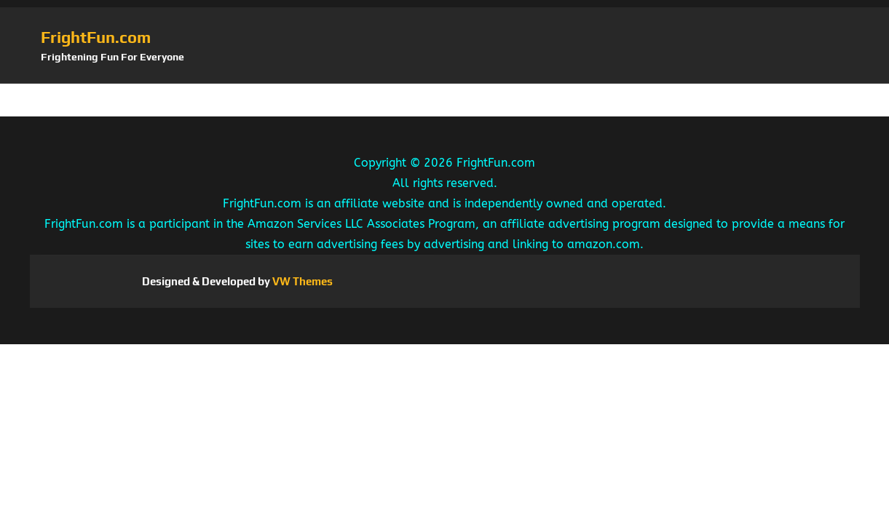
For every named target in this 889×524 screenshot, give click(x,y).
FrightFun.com (96, 37)
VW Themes (301, 281)
